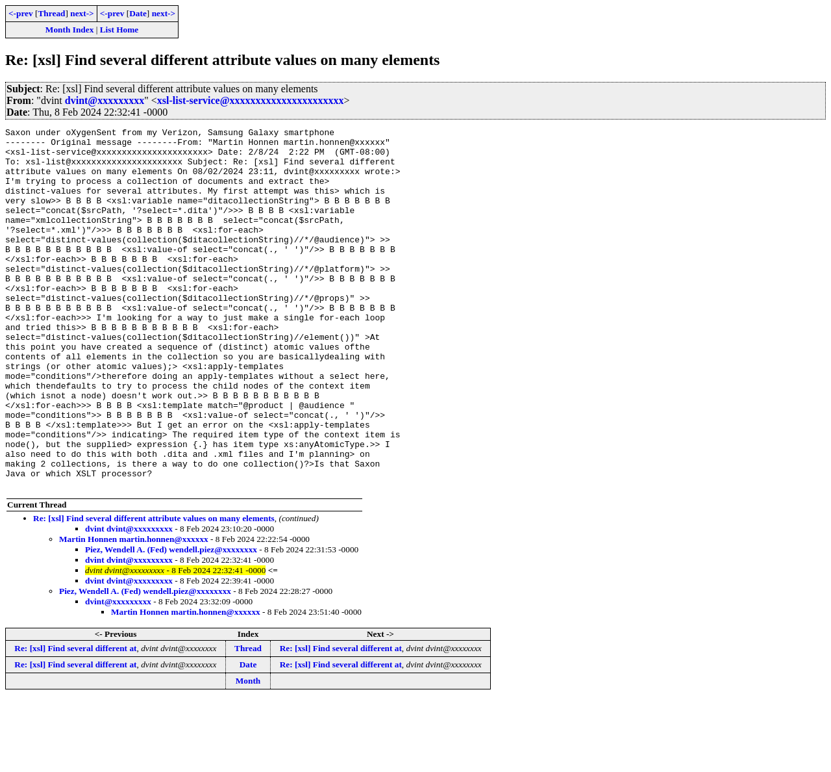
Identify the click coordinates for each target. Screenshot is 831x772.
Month (248, 753)
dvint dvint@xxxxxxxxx (129, 601)
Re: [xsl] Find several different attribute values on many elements (154, 590)
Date (138, 13)
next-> (81, 13)
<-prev (20, 13)
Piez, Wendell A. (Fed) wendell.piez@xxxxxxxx (171, 621)
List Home (119, 29)
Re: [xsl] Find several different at (75, 720)
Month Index (69, 29)
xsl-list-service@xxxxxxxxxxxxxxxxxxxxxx (250, 100)
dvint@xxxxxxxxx (104, 100)
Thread (51, 13)
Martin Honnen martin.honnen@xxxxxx (133, 611)
